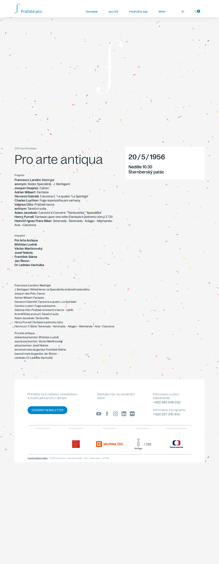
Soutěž (113, 11)
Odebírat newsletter (47, 410)
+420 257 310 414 (166, 414)
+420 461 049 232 (166, 402)
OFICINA (105, 458)
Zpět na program (25, 148)
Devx (86, 458)
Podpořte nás (138, 11)
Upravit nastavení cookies (38, 458)
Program (92, 11)
